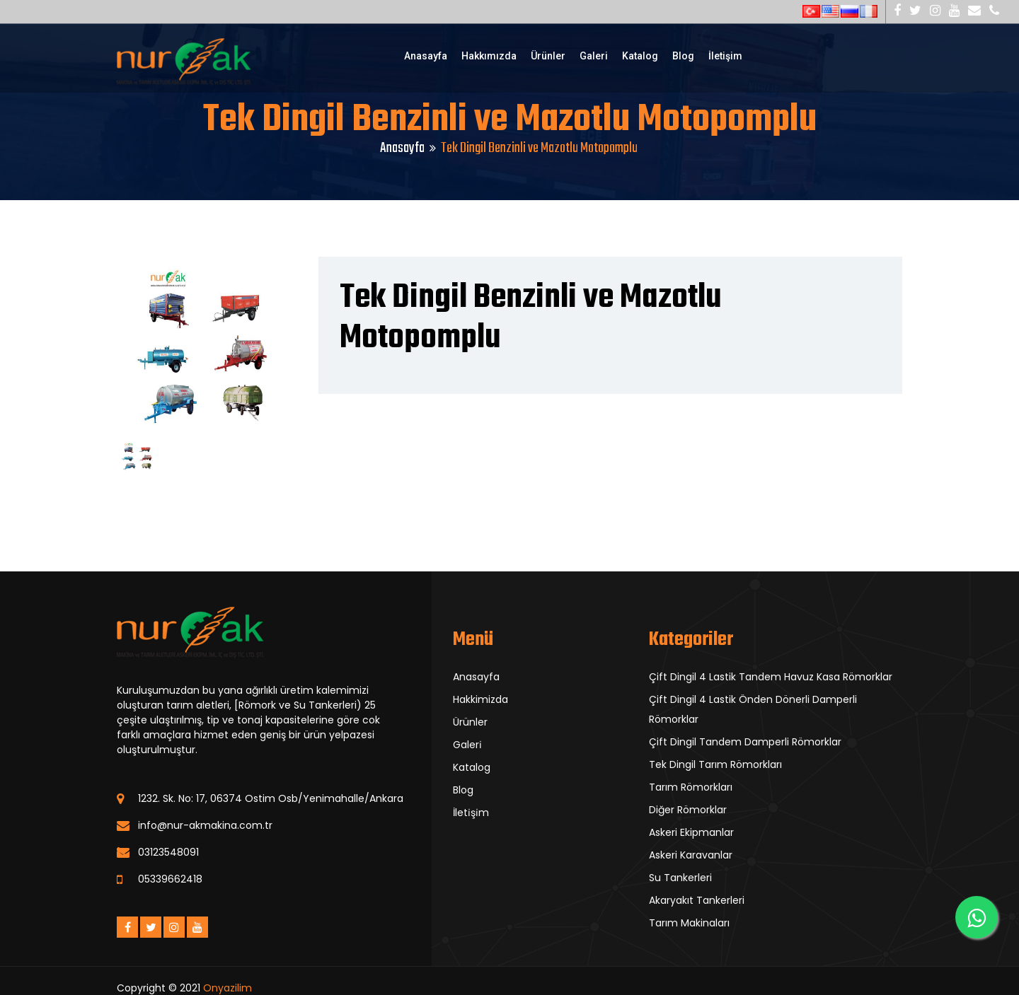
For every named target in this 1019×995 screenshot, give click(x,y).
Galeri (594, 56)
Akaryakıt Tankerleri (696, 900)
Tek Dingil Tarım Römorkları (715, 764)
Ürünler (548, 56)
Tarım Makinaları (689, 923)
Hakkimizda (480, 699)
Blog (683, 56)
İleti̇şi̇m (471, 812)
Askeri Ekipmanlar (691, 832)
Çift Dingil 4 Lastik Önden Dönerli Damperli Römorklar (753, 709)
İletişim (725, 56)
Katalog (640, 56)
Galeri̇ (467, 745)
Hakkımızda (489, 56)
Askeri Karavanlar (690, 855)
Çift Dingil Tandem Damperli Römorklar (745, 742)
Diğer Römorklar (688, 810)
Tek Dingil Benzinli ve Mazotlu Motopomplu (531, 318)
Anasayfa (425, 56)
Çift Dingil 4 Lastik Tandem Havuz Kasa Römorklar (770, 677)
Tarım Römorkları (690, 787)
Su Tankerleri (680, 878)
